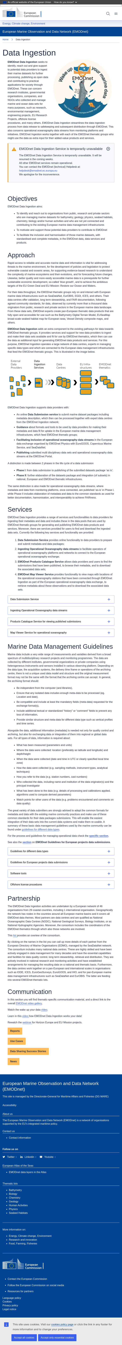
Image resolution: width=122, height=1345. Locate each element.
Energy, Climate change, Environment (24, 23)
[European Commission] (24, 12)
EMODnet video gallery (29, 1003)
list (15, 935)
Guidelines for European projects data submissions (39, 862)
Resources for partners (21, 1291)
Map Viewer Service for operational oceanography (38, 632)
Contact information (20, 1137)
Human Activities (18, 1205)
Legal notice (9, 1309)
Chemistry (14, 1197)
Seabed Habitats (18, 1213)
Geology (13, 1201)
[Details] (61, 599)
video (44, 1009)
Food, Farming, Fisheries (23, 1243)
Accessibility (9, 1105)
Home (5, 39)
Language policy (12, 1298)
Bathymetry (15, 1190)
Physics (13, 1209)
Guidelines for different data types (29, 851)
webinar (27, 1022)
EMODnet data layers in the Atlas (27, 1172)
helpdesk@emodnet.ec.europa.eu (38, 170)
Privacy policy (10, 1305)
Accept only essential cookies (57, 1337)
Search (108, 14)
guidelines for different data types (40, 829)
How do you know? (65, 2)
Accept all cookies (24, 1337)
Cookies (7, 1301)
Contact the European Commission (27, 1279)
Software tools (18, 873)
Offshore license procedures (26, 884)
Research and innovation (23, 1239)
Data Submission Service (24, 599)
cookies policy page (62, 1324)
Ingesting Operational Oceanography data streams (38, 610)
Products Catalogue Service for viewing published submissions (45, 621)
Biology (13, 1194)
